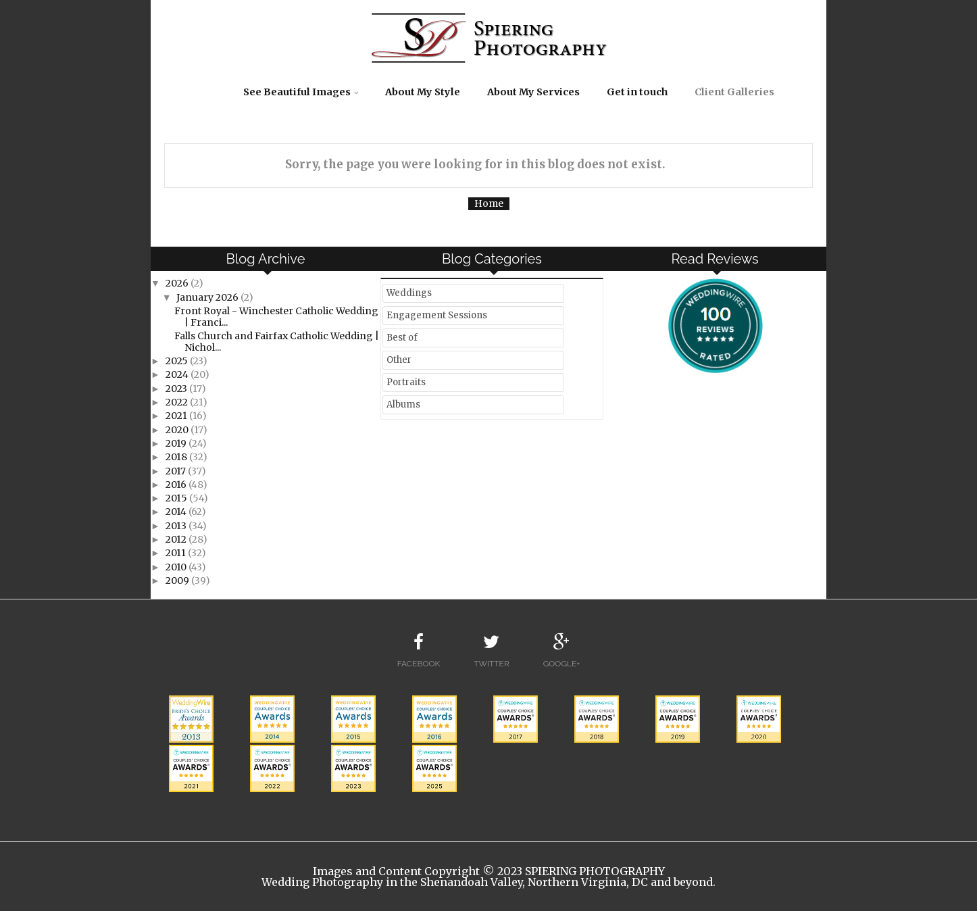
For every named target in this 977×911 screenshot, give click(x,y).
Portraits (406, 382)
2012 (177, 539)
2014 (177, 512)
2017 (177, 471)
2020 (178, 430)
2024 (178, 374)
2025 (178, 361)
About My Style (422, 92)
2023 (177, 389)
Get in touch (637, 92)
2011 (177, 553)
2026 (178, 283)
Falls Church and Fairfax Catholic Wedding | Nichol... (276, 341)
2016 (177, 484)
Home (488, 203)
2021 (177, 416)
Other (398, 360)
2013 (177, 526)
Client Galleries (734, 92)
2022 (178, 402)
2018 (177, 457)
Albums (403, 404)
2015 (177, 498)
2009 (178, 580)
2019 (177, 443)
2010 (177, 567)
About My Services (533, 92)
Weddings (409, 293)
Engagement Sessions (436, 315)
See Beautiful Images (297, 92)
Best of (402, 337)
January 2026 (208, 297)
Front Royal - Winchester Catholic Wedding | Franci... (276, 316)
